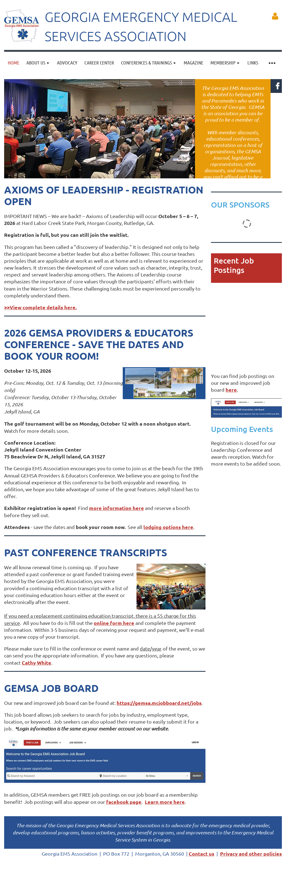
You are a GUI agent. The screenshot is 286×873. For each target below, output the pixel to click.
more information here (116, 508)
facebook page (123, 802)
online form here (114, 623)
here (231, 389)
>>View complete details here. (40, 307)
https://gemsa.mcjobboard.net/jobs (159, 703)
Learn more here (165, 802)
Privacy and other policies (251, 853)
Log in (275, 16)
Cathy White (36, 662)
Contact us (201, 853)
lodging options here (168, 527)
